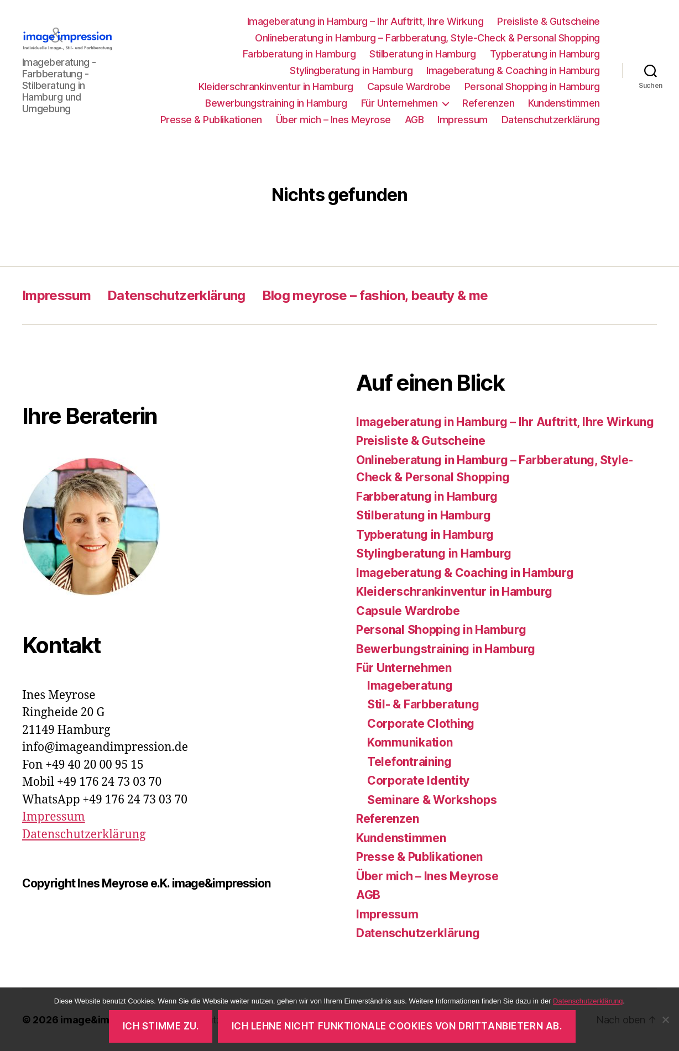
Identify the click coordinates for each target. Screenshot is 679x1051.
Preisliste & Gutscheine (548, 21)
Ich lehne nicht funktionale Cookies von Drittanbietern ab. (397, 1026)
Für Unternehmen (399, 103)
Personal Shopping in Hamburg (532, 86)
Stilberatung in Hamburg (422, 54)
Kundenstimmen (564, 103)
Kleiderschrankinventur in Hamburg (276, 86)
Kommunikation (410, 742)
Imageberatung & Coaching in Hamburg (513, 70)
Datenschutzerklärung (551, 119)
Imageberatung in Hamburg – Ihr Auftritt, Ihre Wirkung (365, 21)
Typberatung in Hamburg (545, 54)
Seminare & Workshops (432, 800)
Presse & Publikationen (211, 119)
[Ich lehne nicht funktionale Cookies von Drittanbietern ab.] (665, 1019)
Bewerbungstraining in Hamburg (276, 103)
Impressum (462, 119)
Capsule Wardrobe (409, 86)
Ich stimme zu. (161, 1026)
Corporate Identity (418, 780)
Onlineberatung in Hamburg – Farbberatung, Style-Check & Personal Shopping (427, 38)
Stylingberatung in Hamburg (351, 70)
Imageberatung (410, 685)
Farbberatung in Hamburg (299, 54)
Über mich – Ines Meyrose (333, 119)
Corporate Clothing (420, 724)
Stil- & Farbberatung (423, 704)
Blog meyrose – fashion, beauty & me (375, 295)
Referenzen (488, 103)
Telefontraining (409, 762)
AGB (414, 119)
